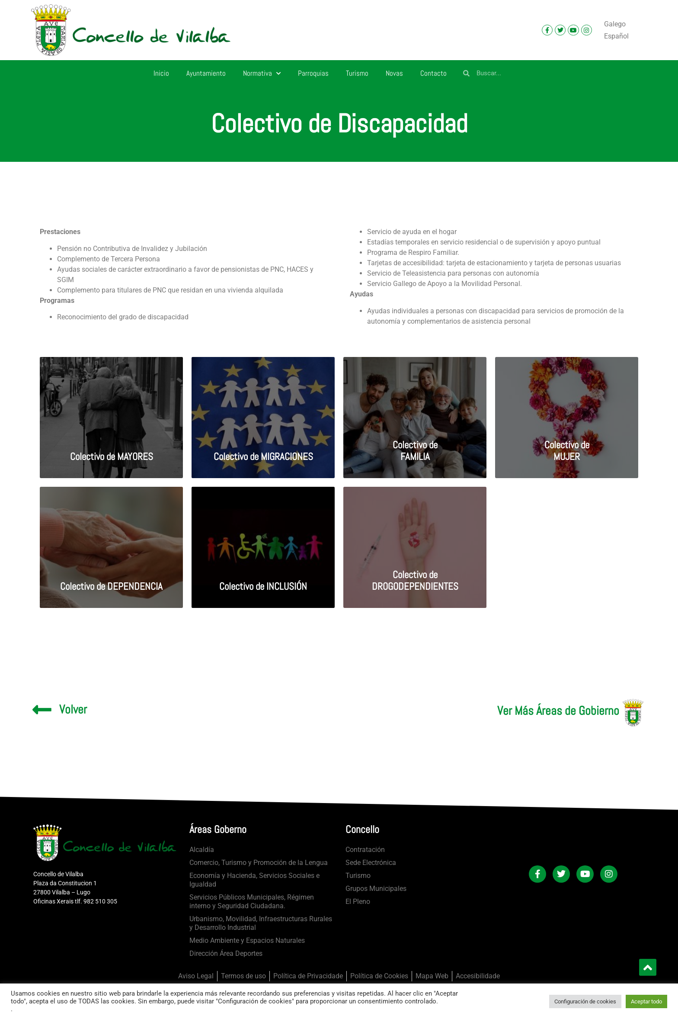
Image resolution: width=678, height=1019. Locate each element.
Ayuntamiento (206, 73)
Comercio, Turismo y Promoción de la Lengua (258, 862)
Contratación (365, 849)
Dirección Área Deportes (225, 953)
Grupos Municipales (375, 888)
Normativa (262, 73)
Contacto (433, 73)
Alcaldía (201, 849)
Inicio (161, 73)
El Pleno (357, 901)
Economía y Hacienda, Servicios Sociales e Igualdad (254, 879)
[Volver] (42, 709)
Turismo (357, 73)
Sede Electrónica (370, 862)
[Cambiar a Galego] (615, 24)
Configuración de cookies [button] (585, 1001)
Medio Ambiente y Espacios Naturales (247, 940)
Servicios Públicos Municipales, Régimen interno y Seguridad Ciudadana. (251, 901)
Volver (73, 709)
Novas (394, 73)
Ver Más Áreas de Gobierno (558, 710)
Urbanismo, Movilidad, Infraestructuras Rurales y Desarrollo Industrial (260, 923)
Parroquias (313, 73)
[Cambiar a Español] (616, 36)
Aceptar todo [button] (646, 1001)
